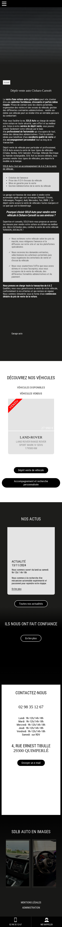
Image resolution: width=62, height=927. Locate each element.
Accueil (6, 82)
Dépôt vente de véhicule (31, 470)
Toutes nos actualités (31, 603)
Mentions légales (31, 902)
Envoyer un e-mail (31, 762)
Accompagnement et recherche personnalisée (31, 483)
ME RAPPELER (47, 922)
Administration (31, 907)
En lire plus (31, 638)
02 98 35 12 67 (31, 707)
